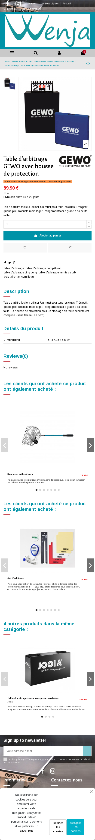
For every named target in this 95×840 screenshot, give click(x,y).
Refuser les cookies (58, 827)
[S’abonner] (87, 751)
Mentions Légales (49, 3)
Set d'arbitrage (15, 578)
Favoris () (11, 9)
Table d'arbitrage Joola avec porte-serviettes (32, 698)
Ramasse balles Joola (20, 474)
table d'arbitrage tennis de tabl (57, 272)
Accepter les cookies (75, 827)
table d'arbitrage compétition (43, 268)
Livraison (32, 3)
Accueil (67, 3)
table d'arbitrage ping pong (20, 272)
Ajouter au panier (47, 235)
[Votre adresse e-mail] (43, 751)
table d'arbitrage (14, 268)
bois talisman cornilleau (19, 276)
